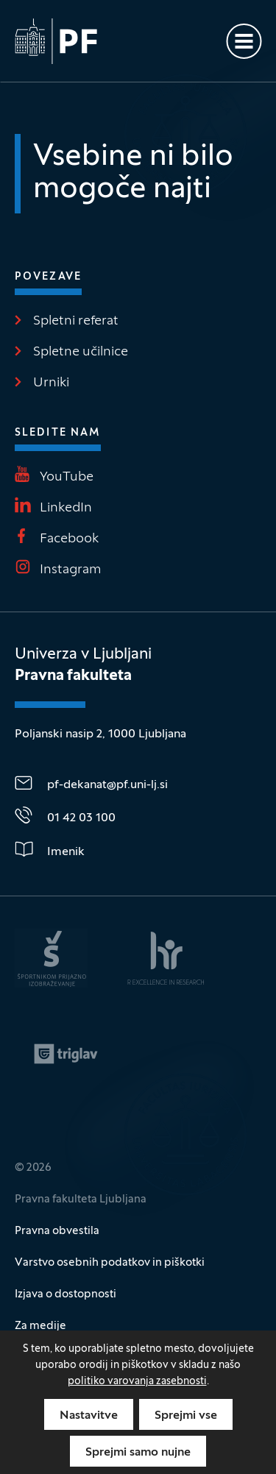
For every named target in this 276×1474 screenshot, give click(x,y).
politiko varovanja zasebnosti (137, 1381)
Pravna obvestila (57, 1231)
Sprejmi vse (186, 1416)
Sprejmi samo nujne (138, 1453)
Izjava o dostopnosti (65, 1294)
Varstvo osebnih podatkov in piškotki (110, 1263)
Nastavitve (89, 1416)
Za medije (40, 1326)
